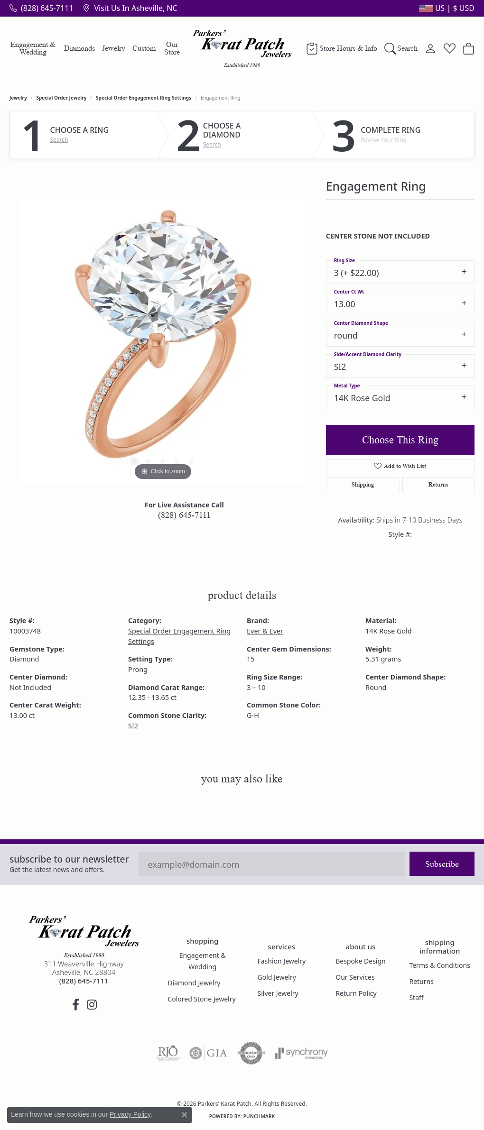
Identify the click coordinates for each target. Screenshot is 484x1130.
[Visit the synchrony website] (301, 1053)
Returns (438, 484)
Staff (416, 997)
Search (59, 140)
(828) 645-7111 (184, 515)
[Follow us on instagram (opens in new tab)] (92, 1005)
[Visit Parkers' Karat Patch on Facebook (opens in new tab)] (76, 1005)
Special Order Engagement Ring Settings (143, 97)
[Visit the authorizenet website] (251, 1053)
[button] (446, 8)
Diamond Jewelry (194, 982)
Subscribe (442, 864)
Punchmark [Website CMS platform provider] (259, 1116)
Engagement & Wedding (33, 48)
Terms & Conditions (439, 965)
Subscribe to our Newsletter (69, 859)
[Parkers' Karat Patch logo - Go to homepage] (242, 48)
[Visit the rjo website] (168, 1053)
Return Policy (355, 993)
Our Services (354, 977)
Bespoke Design (360, 960)
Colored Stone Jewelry (201, 998)
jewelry (18, 97)
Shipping (363, 484)
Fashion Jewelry (281, 960)
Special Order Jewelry (62, 97)
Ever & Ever (265, 630)
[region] (162, 340)
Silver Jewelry (277, 993)
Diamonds (79, 48)
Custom (144, 48)
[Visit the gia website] (208, 1053)
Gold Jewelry (276, 977)
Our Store (172, 48)
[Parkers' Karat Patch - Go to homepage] (84, 936)
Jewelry (113, 48)
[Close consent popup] (184, 1115)
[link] (41, 8)
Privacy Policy (195, 1086)
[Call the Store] (84, 980)
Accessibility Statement (322, 1086)
